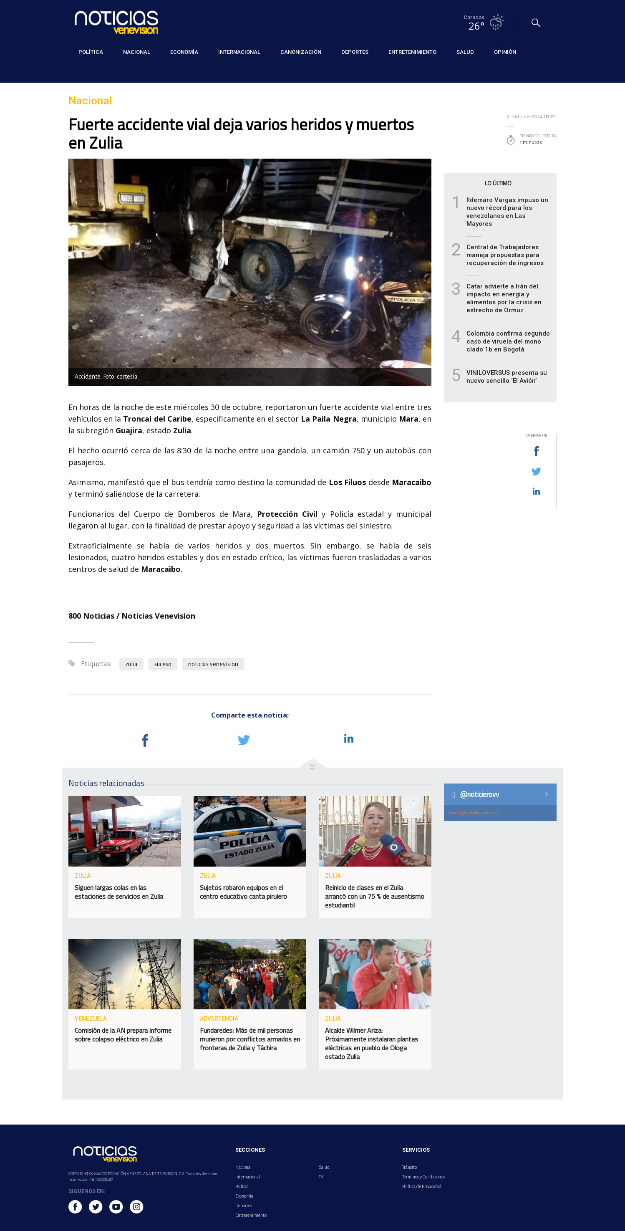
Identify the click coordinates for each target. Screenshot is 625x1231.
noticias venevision (213, 664)
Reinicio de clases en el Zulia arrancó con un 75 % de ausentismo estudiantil (374, 896)
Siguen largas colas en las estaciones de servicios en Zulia (119, 891)
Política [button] (90, 52)
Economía (244, 1195)
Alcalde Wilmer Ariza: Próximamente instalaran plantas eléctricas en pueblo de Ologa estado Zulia (371, 1043)
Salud (324, 1167)
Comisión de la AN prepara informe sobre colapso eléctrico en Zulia (123, 1034)
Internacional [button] (239, 52)
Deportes (243, 1205)
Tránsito (409, 1167)
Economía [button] (184, 52)
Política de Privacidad (421, 1186)
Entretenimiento (251, 1215)
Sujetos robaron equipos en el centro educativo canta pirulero (243, 891)
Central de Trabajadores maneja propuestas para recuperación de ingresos (505, 255)
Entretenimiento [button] (412, 52)
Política (242, 1186)
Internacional (247, 1176)
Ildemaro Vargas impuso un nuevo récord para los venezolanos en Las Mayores (507, 211)
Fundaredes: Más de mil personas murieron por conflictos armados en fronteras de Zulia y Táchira (250, 1039)
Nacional (79, 71)
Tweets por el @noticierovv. (473, 812)
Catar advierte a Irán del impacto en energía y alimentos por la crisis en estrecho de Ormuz (504, 298)
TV (321, 1176)
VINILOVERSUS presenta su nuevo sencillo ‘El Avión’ (506, 376)
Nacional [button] (136, 52)
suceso (162, 664)
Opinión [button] (505, 52)
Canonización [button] (300, 52)
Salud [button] (465, 52)
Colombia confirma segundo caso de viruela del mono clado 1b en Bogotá (508, 341)
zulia (131, 664)
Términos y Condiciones (423, 1176)
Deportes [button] (354, 52)
